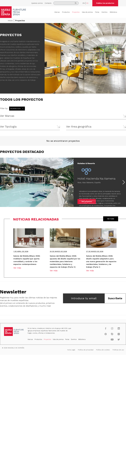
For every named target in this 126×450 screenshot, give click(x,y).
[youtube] (112, 339)
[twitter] (118, 339)
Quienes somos (37, 3)
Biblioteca (113, 12)
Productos (66, 12)
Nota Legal (71, 350)
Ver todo (110, 219)
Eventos (104, 12)
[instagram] (112, 328)
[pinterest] (105, 334)
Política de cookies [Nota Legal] (103, 350)
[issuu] (112, 334)
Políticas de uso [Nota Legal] (118, 350)
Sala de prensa (87, 12)
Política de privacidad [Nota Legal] (85, 350)
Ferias (97, 12)
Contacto (48, 3)
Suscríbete (115, 298)
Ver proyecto (87, 201)
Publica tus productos (105, 3)
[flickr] (118, 334)
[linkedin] (118, 328)
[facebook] (105, 328)
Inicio (10, 20)
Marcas (57, 12)
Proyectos (76, 12)
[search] (66, 3)
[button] (63, 115)
